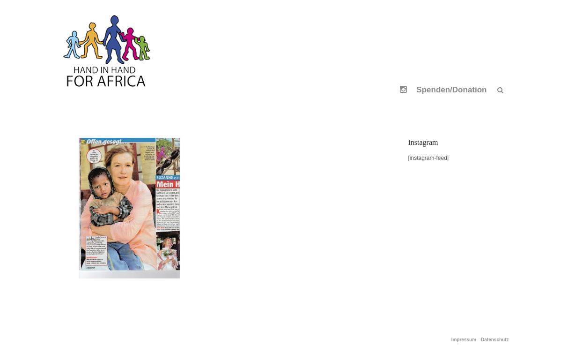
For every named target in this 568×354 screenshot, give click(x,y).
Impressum (463, 340)
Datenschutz (495, 340)
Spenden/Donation (451, 89)
